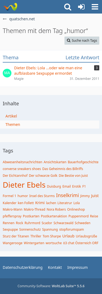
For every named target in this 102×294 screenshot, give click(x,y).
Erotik (76, 186)
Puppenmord (79, 216)
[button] (94, 6)
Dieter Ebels (24, 184)
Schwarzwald (63, 223)
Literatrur (64, 203)
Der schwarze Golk (43, 175)
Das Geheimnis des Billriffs (62, 168)
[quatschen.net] (10, 6)
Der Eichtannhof (15, 175)
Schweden (83, 223)
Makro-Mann (12, 209)
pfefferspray (12, 216)
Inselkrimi (67, 195)
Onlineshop (76, 209)
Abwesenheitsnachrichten (22, 162)
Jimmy (85, 196)
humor (23, 196)
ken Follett (26, 203)
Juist (95, 195)
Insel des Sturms (42, 196)
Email (66, 186)
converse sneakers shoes (22, 168)
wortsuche (54, 243)
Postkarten (31, 216)
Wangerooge (13, 243)
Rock (19, 223)
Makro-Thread (34, 209)
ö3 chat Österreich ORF (80, 243)
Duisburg (54, 186)
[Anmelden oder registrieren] (81, 6)
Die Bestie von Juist (73, 175)
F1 (84, 186)
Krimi (40, 202)
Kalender (10, 203)
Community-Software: (50, 286)
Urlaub (68, 236)
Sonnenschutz (30, 229)
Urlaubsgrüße (86, 236)
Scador (47, 223)
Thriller (35, 236)
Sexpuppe (10, 229)
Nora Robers (56, 209)
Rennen (8, 223)
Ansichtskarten (55, 162)
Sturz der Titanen (16, 236)
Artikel (11, 116)
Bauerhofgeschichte (83, 162)
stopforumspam (71, 229)
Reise (94, 216)
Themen (12, 124)
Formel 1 (9, 196)
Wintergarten (34, 243)
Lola (76, 203)
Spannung (50, 229)
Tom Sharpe (52, 236)
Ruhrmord (32, 223)
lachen (51, 203)
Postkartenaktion (54, 216)
